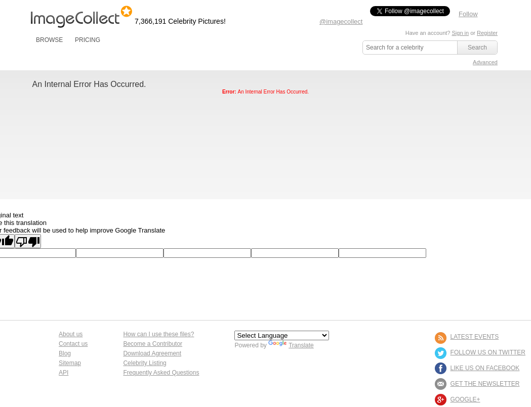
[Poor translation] (28, 241)
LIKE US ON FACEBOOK (485, 368)
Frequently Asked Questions (161, 372)
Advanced (485, 62)
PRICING (87, 39)
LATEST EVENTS (475, 336)
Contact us (73, 343)
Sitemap (70, 363)
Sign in (460, 33)
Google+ (465, 399)
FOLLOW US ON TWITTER (488, 352)
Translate (291, 345)
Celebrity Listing (144, 363)
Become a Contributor (152, 343)
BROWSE (49, 39)
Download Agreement (152, 353)
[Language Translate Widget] (281, 335)
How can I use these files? (158, 334)
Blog (65, 353)
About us (71, 334)
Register (487, 33)
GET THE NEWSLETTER (485, 383)
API (63, 372)
